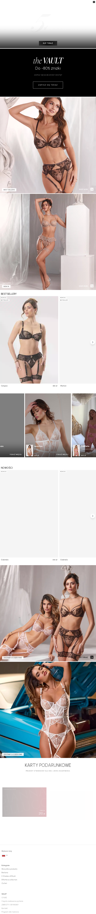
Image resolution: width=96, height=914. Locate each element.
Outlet (4, 810)
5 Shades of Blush (9, 803)
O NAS (4, 824)
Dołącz (48, 876)
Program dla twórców (10, 838)
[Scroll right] (92, 342)
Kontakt (5, 835)
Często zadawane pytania (12, 828)
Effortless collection (10, 806)
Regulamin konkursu (10, 842)
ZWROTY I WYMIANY (10, 831)
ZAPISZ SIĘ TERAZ (48, 85)
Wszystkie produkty (9, 795)
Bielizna (5, 799)
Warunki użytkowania (87, 903)
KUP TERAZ (48, 43)
